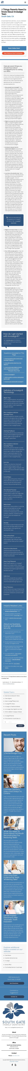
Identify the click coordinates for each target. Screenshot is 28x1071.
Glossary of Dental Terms (11, 611)
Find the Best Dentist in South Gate (13, 967)
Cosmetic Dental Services (11, 958)
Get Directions (14, 983)
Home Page (17, 615)
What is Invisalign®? (10, 374)
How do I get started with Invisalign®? (14, 381)
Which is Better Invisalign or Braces (13, 712)
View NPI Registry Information (13, 660)
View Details (17, 663)
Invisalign (7, 960)
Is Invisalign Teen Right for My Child (13, 709)
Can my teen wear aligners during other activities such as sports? (13, 368)
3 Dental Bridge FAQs (13, 753)
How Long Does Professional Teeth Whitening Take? (11, 877)
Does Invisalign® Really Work (12, 701)
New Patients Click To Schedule (13, 53)
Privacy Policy (12, 1061)
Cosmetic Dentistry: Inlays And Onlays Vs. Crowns (13, 791)
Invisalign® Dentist (9, 715)
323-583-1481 (9, 340)
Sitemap (16, 1061)
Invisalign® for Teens (10, 704)
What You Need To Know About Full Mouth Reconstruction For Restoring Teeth (14, 834)
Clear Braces (8, 955)
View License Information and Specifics (13, 654)
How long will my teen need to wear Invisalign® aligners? (13, 359)
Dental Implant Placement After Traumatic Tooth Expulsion (11, 918)
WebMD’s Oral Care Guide (15, 618)
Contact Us (14, 996)
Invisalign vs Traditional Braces (12, 706)
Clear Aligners (8, 698)
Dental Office (8, 964)
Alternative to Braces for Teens (12, 696)
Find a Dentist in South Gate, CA (12, 718)
